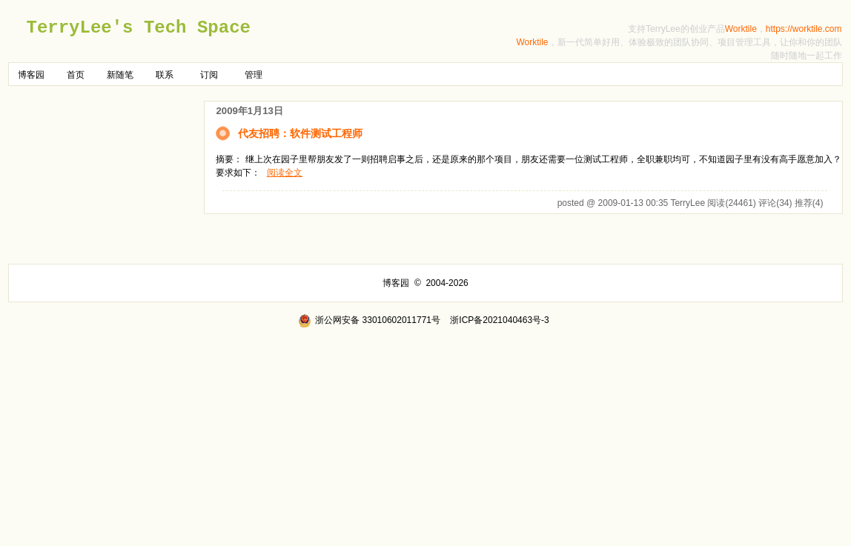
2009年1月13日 (249, 110)
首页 (76, 75)
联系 (164, 75)
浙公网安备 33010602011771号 (369, 320)
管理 (253, 75)
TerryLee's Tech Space (138, 28)
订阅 (209, 75)
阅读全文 (284, 172)
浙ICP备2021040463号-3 (499, 320)
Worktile (741, 29)
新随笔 (120, 75)
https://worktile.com (804, 29)
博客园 (31, 75)
